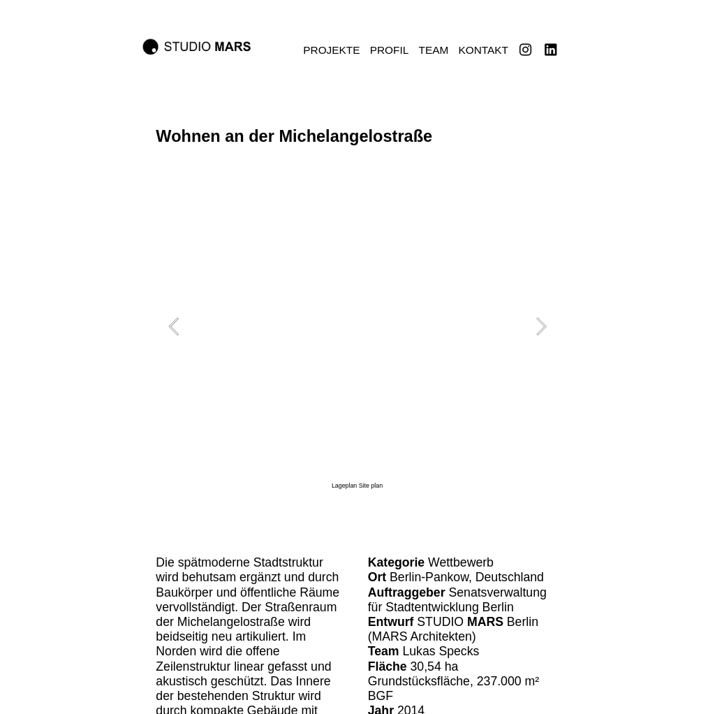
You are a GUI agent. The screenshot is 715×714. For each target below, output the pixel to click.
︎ (550, 50)
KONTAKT (483, 50)
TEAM (434, 50)
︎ (525, 50)
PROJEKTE (331, 50)
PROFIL (389, 50)
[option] (357, 335)
